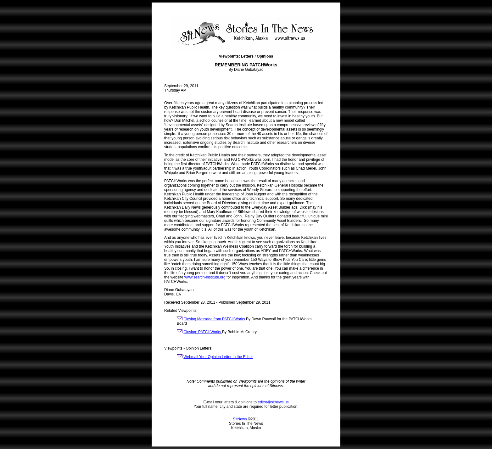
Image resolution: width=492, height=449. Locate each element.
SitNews (240, 419)
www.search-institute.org (205, 277)
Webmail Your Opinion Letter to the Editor (218, 357)
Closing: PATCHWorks (202, 332)
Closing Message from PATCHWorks (214, 319)
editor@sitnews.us (273, 402)
